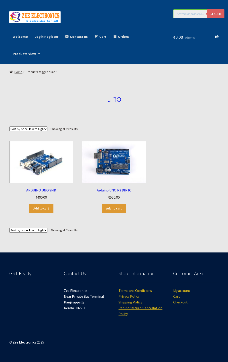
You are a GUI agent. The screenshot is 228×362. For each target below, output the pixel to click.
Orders (123, 36)
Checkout (180, 302)
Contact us (79, 36)
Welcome (20, 36)
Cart (102, 36)
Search (215, 14)
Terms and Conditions (135, 290)
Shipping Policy (130, 302)
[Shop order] (28, 128)
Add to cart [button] (41, 208)
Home (18, 72)
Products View (27, 53)
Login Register (46, 36)
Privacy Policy (128, 296)
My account (181, 290)
